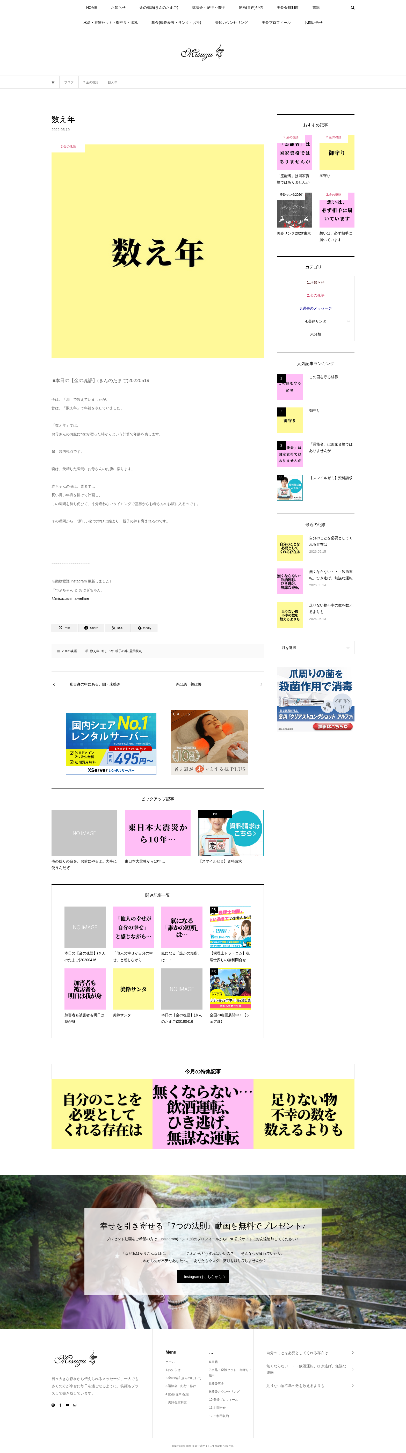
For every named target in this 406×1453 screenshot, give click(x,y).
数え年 (94, 651)
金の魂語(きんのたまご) (159, 7)
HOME (91, 7)
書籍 (316, 7)
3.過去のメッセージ (316, 308)
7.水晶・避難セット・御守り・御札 (230, 1372)
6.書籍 (213, 1362)
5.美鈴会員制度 (176, 1402)
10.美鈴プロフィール (223, 1399)
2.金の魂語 (69, 651)
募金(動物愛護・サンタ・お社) (176, 22)
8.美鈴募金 (216, 1383)
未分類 (315, 334)
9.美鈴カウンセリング (224, 1391)
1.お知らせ (315, 282)
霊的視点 (135, 651)
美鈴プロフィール (276, 22)
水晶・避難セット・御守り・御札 (110, 22)
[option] (102, 1114)
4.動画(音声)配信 (177, 1394)
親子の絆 (121, 651)
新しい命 (107, 651)
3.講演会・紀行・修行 (180, 1386)
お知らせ (118, 7)
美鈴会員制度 (288, 7)
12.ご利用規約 (219, 1416)
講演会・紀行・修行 (208, 7)
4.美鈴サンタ (315, 321)
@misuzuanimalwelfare (70, 598)
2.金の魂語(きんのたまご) (183, 1378)
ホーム (170, 1362)
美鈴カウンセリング (231, 22)
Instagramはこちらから (203, 1277)
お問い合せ (313, 22)
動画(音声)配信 (251, 7)
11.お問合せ (217, 1408)
